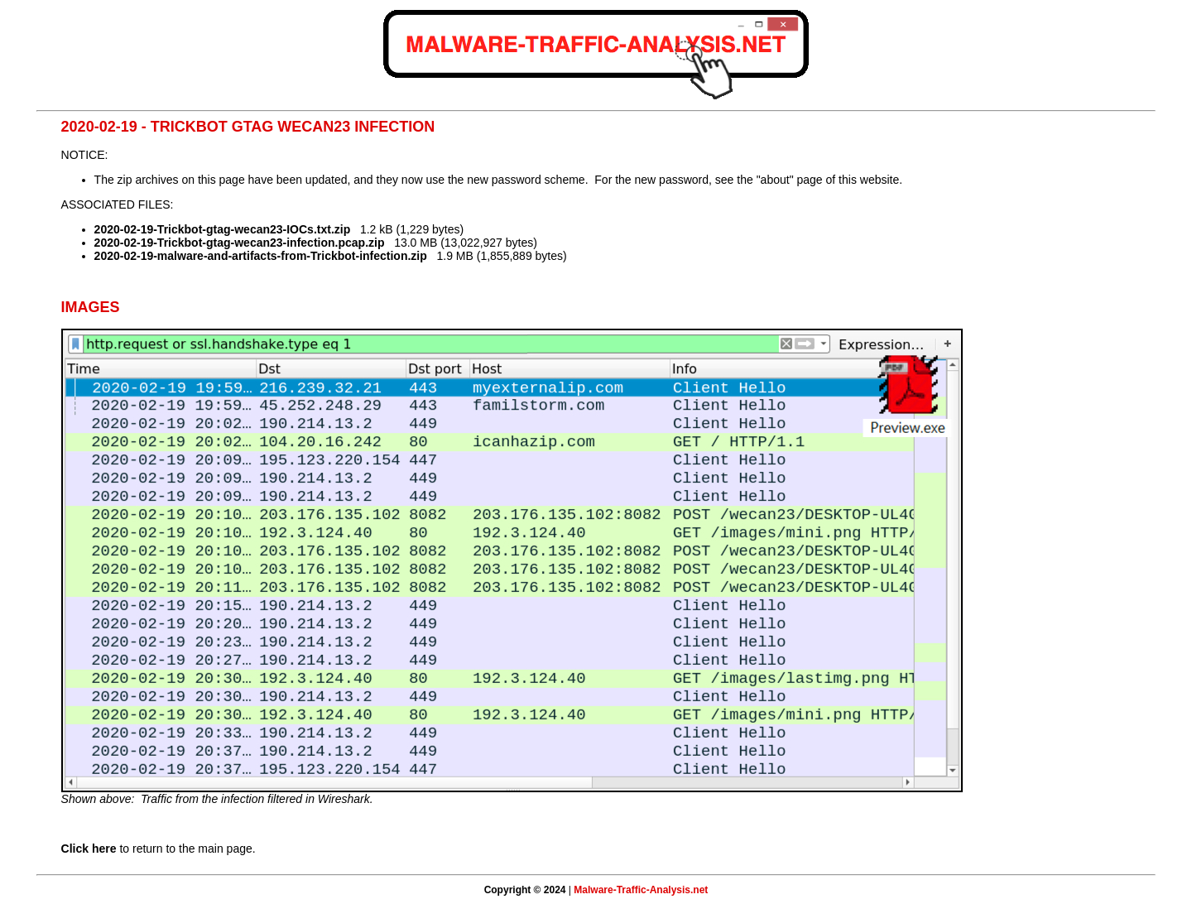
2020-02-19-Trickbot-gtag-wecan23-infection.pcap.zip (239, 242)
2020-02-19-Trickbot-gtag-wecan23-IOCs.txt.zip (222, 229)
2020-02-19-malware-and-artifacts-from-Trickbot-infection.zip (260, 255)
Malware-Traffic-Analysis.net (641, 890)
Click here (89, 848)
